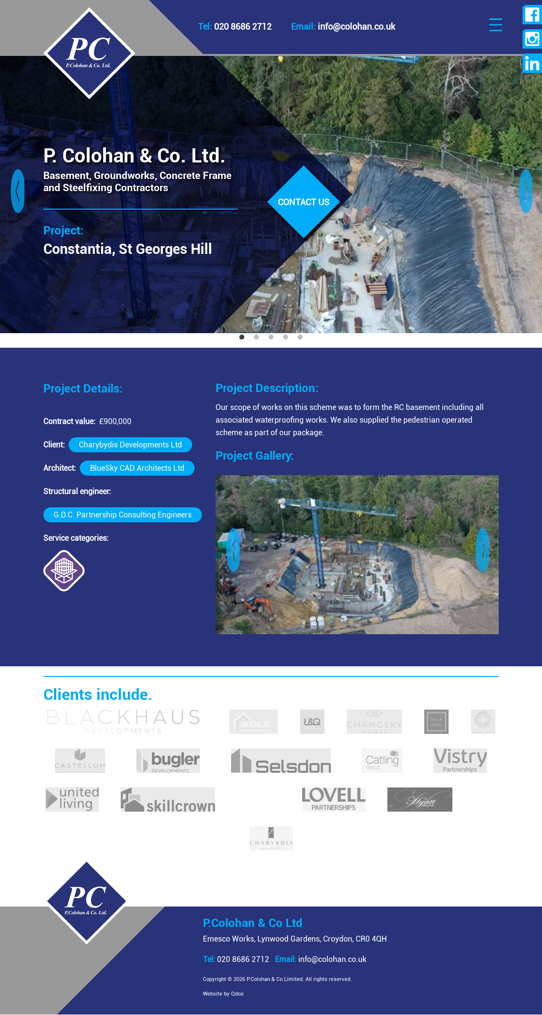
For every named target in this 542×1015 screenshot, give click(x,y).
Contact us (303, 202)
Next (525, 194)
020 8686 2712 (247, 959)
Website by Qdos (234, 994)
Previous (17, 194)
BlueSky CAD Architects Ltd (137, 468)
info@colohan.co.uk (331, 959)
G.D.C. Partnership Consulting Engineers (123, 514)
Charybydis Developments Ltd (130, 444)
